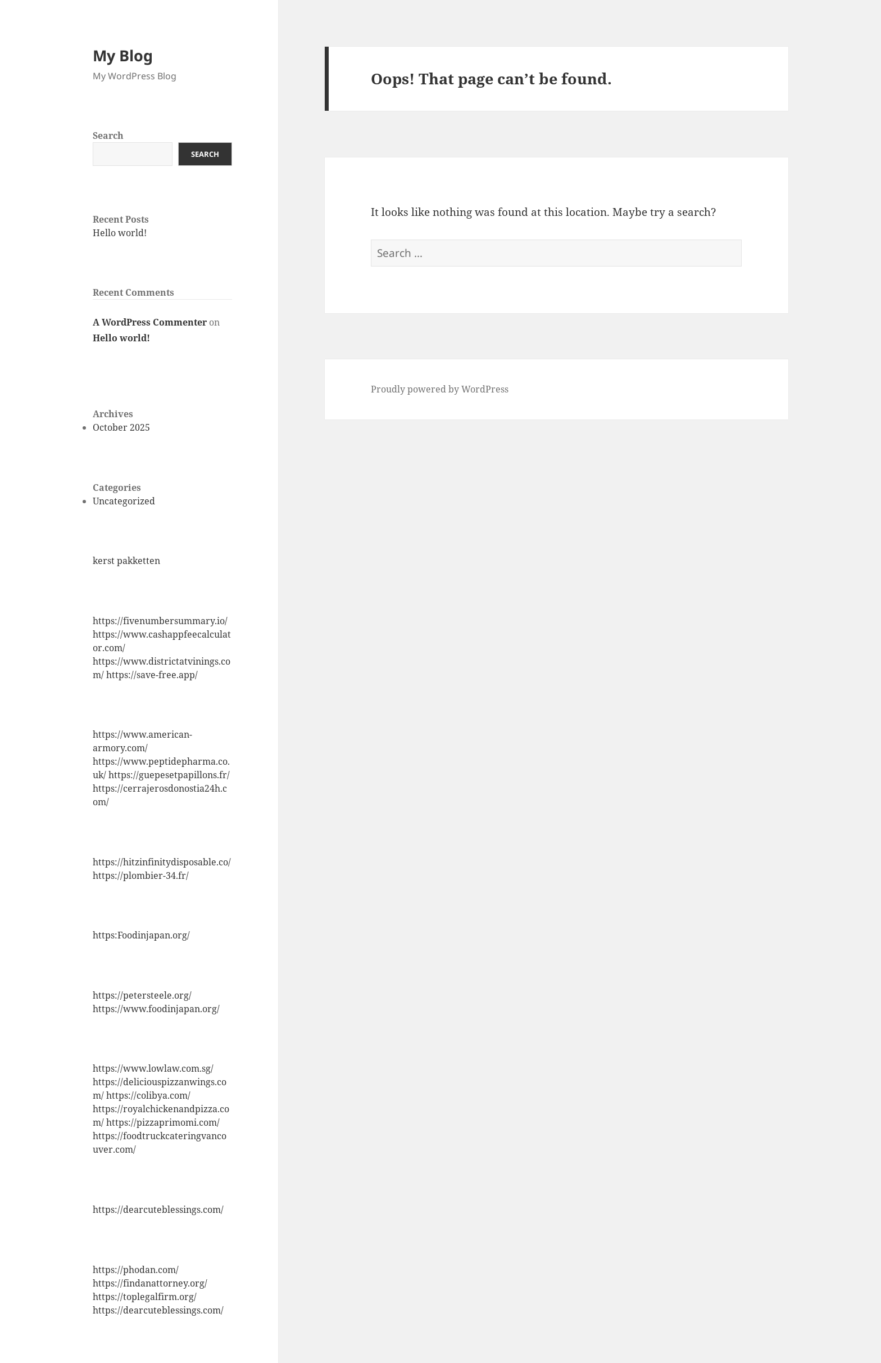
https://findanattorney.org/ (150, 1283)
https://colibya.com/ (148, 1095)
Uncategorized (124, 501)
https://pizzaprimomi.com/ (163, 1122)
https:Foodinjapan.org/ (141, 935)
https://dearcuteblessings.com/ (158, 1209)
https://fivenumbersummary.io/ (160, 621)
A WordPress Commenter (150, 322)
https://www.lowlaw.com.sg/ (153, 1068)
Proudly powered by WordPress (439, 389)
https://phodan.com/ (136, 1269)
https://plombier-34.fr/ (141, 875)
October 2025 (121, 427)
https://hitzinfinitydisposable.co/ (162, 862)
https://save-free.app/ (152, 675)
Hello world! (120, 233)
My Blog (123, 55)
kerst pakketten (126, 560)
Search (108, 135)
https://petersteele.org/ (142, 995)
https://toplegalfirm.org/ (145, 1296)
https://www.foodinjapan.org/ (156, 1009)
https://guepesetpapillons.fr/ (169, 775)
